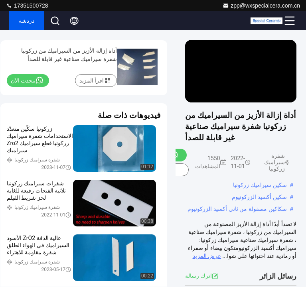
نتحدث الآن (27, 80)
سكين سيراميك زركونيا (260, 185)
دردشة (26, 21)
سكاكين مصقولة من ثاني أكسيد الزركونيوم (237, 209)
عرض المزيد (207, 256)
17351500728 (27, 5)
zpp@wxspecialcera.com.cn (261, 5)
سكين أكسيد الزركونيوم (259, 197)
